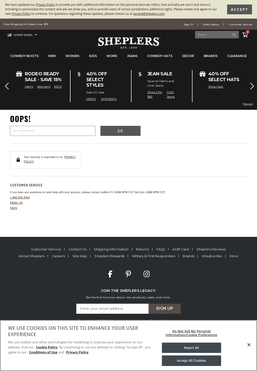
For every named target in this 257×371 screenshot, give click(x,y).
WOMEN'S (108, 99)
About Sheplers (31, 256)
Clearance (237, 56)
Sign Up (164, 308)
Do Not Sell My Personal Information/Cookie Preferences (191, 333)
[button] (6, 86)
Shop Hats (215, 86)
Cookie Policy (47, 347)
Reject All (191, 347)
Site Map (80, 256)
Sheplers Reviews (211, 249)
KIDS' (58, 86)
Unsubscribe (212, 256)
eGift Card (180, 249)
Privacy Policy (45, 5)
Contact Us (77, 249)
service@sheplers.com (148, 14)
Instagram (147, 274)
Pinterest (128, 274)
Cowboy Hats (159, 56)
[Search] (234, 35)
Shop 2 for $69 (154, 94)
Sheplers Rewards (109, 256)
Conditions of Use (43, 352)
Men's (29, 86)
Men (52, 56)
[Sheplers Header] (128, 46)
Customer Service (240, 24)
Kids (93, 56)
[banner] (128, 31)
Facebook (110, 274)
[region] (128, 345)
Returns (142, 249)
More (234, 256)
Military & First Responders (153, 256)
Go (120, 131)
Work (111, 56)
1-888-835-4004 (20, 197)
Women (72, 56)
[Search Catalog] (217, 34)
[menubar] (128, 58)
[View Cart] (245, 34)
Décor (188, 56)
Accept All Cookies (191, 360)
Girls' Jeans (171, 94)
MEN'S (91, 99)
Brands (211, 56)
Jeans (132, 56)
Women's (43, 86)
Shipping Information (111, 249)
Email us (16, 202)
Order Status (211, 24)
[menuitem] (24, 58)
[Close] (248, 344)
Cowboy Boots (24, 56)
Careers (58, 256)
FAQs (13, 208)
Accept (239, 9)
